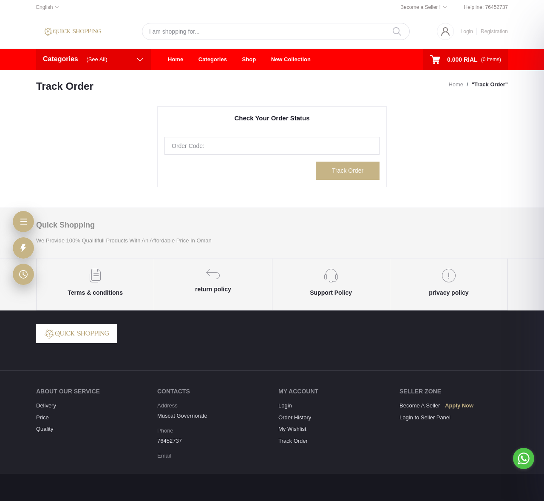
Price (42, 417)
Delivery (46, 405)
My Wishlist (292, 429)
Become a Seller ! (420, 7)
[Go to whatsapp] (523, 458)
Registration (494, 31)
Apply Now (459, 405)
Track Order (347, 170)
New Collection (291, 59)
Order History (294, 417)
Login (467, 31)
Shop (249, 59)
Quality (44, 429)
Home (175, 59)
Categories (212, 59)
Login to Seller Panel (425, 417)
